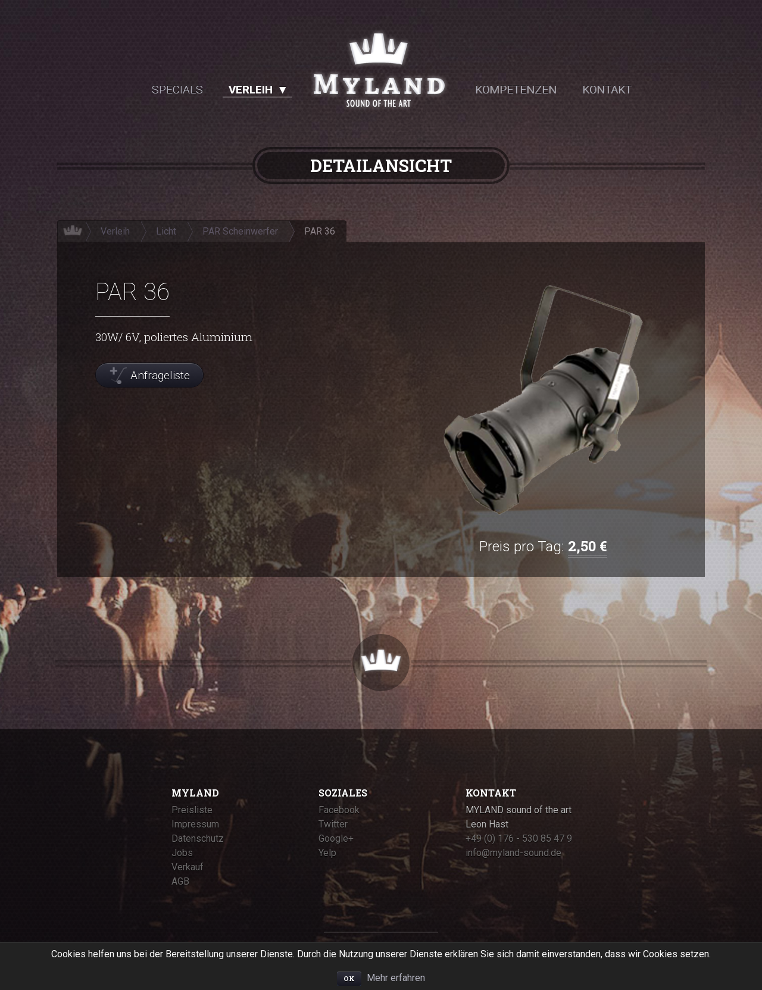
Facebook (339, 810)
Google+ (336, 838)
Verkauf (187, 867)
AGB (180, 881)
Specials (177, 89)
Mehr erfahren (396, 977)
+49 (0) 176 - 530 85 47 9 (519, 838)
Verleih (251, 89)
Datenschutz (197, 838)
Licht (166, 231)
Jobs (182, 852)
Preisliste (192, 810)
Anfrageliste (160, 375)
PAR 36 (319, 231)
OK (349, 978)
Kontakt (607, 89)
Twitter (333, 824)
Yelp (327, 852)
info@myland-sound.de (513, 852)
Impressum (195, 824)
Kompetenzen (516, 89)
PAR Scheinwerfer (240, 231)
